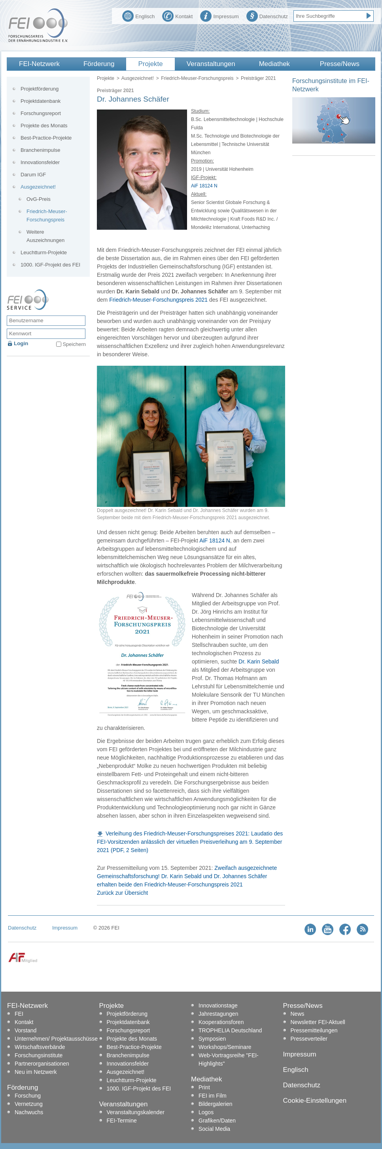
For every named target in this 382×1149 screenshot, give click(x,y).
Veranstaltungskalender (136, 1112)
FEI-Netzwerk (39, 64)
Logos (206, 1112)
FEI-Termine (122, 1120)
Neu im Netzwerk (36, 1072)
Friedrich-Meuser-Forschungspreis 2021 (158, 300)
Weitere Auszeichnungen (45, 236)
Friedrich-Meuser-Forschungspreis (197, 78)
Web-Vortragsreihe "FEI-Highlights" (229, 1059)
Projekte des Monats (44, 126)
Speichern (74, 344)
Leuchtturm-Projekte (44, 252)
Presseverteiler (309, 1039)
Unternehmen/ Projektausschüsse (56, 1039)
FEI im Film (213, 1095)
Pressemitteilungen (314, 1030)
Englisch (138, 15)
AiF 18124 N (204, 186)
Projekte (150, 64)
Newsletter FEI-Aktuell (318, 1022)
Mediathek (274, 64)
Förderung (98, 64)
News (297, 1014)
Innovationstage (218, 1005)
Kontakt (177, 15)
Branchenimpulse (40, 150)
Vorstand (25, 1030)
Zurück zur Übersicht (122, 893)
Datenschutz (267, 15)
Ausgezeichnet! (137, 78)
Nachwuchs (29, 1112)
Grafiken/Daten (217, 1120)
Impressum (219, 15)
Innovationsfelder (40, 162)
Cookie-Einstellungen (315, 1100)
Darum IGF (33, 175)
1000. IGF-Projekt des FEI (50, 265)
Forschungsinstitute (38, 1055)
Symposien (212, 1039)
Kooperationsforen (221, 1022)
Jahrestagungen (218, 1014)
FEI (19, 1014)
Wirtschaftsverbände (40, 1047)
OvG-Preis (38, 199)
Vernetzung (29, 1104)
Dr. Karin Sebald (258, 661)
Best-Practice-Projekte (46, 138)
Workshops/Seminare (225, 1047)
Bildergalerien (216, 1104)
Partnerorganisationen (42, 1063)
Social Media (214, 1129)
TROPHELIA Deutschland (230, 1030)
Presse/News (339, 64)
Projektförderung (40, 89)
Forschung (28, 1095)
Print (204, 1087)
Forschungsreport (41, 113)
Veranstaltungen (211, 64)
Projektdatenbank (41, 101)
